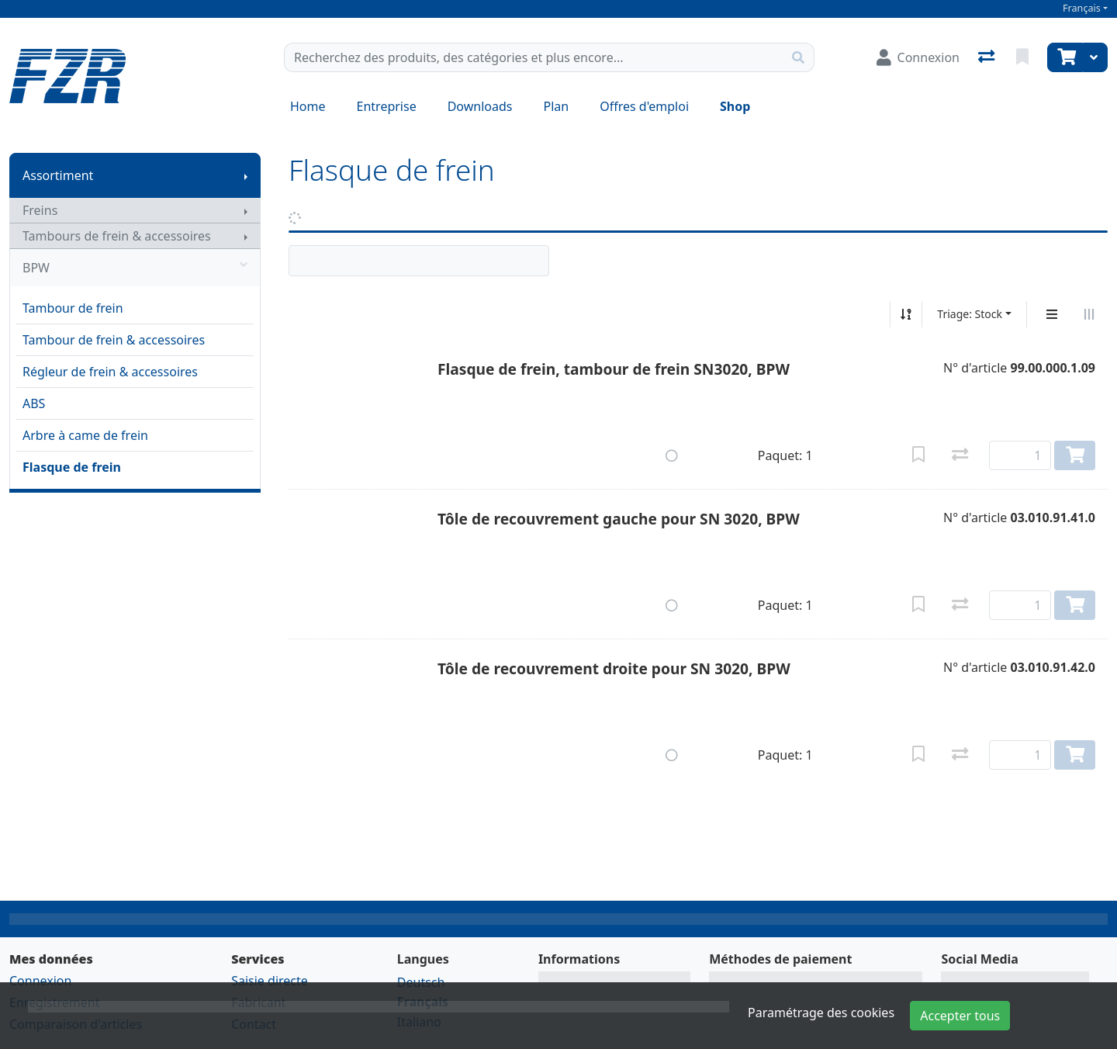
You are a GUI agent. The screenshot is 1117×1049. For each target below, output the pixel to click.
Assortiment (57, 175)
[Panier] (1065, 57)
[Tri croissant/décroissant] (906, 314)
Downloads (480, 106)
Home (308, 106)
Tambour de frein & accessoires (113, 339)
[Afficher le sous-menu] (246, 175)
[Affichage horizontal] (1089, 314)
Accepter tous (960, 1015)
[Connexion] (918, 57)
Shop (735, 106)
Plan (556, 106)
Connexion (40, 980)
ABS (33, 403)
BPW (134, 267)
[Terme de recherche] (533, 57)
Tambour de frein (72, 308)
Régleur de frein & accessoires (110, 371)
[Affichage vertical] (1051, 314)
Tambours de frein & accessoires (116, 235)
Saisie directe (269, 980)
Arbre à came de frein (85, 435)
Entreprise (387, 106)
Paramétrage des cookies (821, 1012)
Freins (39, 210)
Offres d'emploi (644, 106)
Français (1082, 8)
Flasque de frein (71, 467)
